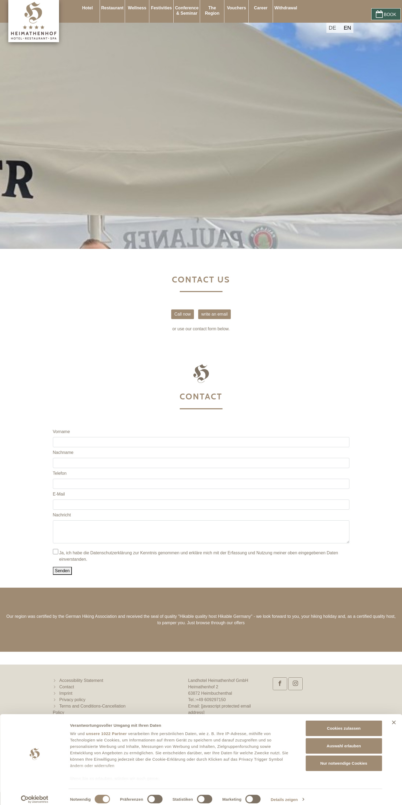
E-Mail (59, 494)
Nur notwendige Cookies (343, 758)
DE (332, 28)
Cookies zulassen (344, 723)
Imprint (65, 693)
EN (347, 28)
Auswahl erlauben (344, 741)
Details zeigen (284, 794)
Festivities (161, 8)
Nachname (63, 452)
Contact (66, 687)
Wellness (137, 8)
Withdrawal (285, 8)
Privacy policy (72, 699)
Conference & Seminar (186, 10)
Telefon (60, 473)
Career (261, 8)
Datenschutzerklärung (111, 553)
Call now (182, 314)
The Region (212, 10)
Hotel (87, 8)
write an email (214, 314)
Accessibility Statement (81, 680)
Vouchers (236, 8)
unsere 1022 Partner (106, 729)
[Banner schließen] (394, 718)
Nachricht (62, 515)
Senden (62, 570)
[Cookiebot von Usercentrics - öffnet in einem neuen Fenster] (34, 795)
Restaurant (112, 8)
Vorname (61, 431)
